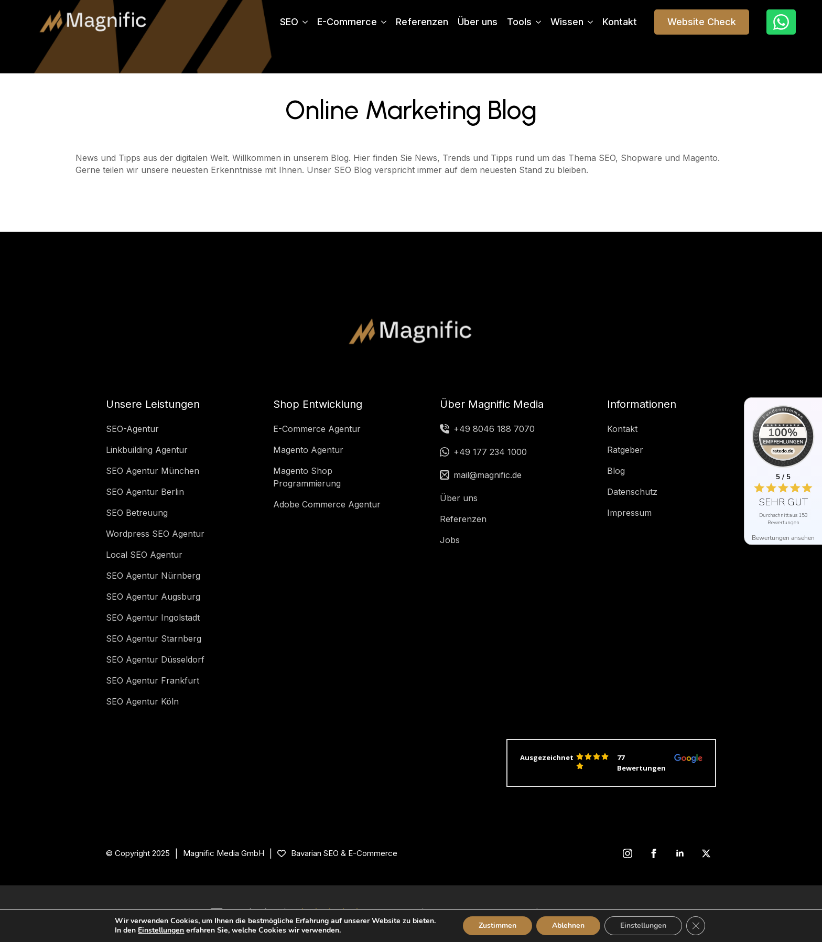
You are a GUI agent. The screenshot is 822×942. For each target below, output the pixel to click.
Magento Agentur (308, 450)
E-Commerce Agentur (317, 429)
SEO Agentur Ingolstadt (153, 617)
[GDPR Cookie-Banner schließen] (695, 925)
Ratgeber (625, 450)
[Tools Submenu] (536, 22)
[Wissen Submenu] (588, 22)
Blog (616, 470)
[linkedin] (680, 853)
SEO (289, 22)
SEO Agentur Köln (142, 701)
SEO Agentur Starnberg (153, 638)
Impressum (629, 512)
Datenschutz (632, 491)
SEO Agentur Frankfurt (152, 680)
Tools (519, 22)
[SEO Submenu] (303, 22)
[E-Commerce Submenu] (381, 22)
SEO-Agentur (132, 429)
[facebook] (654, 853)
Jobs (450, 540)
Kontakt (619, 22)
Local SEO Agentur (144, 554)
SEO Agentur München (152, 470)
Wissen (566, 22)
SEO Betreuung (137, 512)
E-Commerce (347, 22)
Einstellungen (161, 930)
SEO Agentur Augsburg (153, 596)
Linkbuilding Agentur (147, 450)
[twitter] (706, 853)
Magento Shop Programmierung (307, 477)
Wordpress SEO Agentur (155, 533)
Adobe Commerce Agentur (327, 504)
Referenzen (422, 22)
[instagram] (627, 853)
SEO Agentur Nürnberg (153, 575)
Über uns (477, 22)
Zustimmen (497, 925)
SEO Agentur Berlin (145, 491)
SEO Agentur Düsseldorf (155, 659)
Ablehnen (568, 925)
